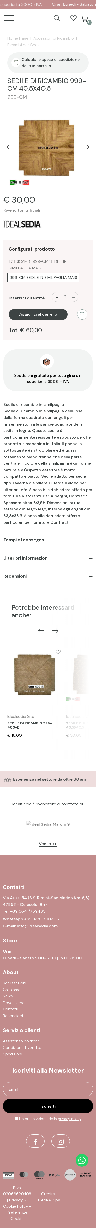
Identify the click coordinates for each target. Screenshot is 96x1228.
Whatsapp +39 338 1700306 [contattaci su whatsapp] (31, 919)
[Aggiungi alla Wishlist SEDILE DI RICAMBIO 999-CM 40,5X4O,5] (82, 314)
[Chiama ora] (28, 911)
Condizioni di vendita (22, 1047)
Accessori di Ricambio (53, 38)
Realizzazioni (14, 983)
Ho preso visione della (50, 1119)
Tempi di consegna (23, 540)
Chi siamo (12, 989)
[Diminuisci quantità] (57, 296)
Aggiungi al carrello (38, 314)
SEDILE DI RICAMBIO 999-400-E (29, 725)
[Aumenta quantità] (73, 296)
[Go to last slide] (8, 147)
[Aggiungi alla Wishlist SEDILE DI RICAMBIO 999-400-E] (58, 652)
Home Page (17, 38)
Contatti (10, 1009)
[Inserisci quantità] (65, 297)
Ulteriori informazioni (25, 558)
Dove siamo (14, 1002)
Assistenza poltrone (21, 1041)
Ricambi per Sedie (24, 45)
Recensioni (15, 576)
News (8, 996)
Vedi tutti (48, 843)
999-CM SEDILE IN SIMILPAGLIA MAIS (43, 277)
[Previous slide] (41, 630)
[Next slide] (88, 147)
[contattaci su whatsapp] (82, 1160)
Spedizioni (12, 1054)
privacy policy (69, 1119)
